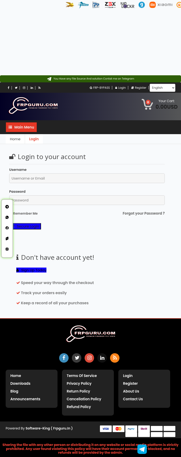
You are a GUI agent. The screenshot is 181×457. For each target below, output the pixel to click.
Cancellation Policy (84, 399)
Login (120, 87)
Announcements (25, 399)
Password (17, 191)
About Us (131, 391)
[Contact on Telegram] (90, 78)
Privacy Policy (79, 383)
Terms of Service (82, 375)
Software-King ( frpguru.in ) (49, 428)
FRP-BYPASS (100, 87)
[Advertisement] (90, 42)
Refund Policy (79, 406)
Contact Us (133, 399)
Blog (14, 391)
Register (138, 87)
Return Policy (78, 391)
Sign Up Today (31, 270)
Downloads (20, 383)
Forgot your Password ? (144, 213)
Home (15, 138)
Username (18, 169)
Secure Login (25, 226)
